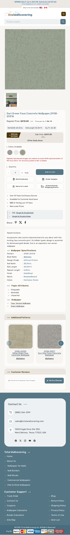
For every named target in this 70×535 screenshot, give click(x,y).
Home (10, 456)
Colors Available (15, 147)
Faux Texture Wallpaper (21, 303)
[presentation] (9, 343)
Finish (9, 274)
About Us (11, 461)
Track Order (12, 496)
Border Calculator (15, 515)
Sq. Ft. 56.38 (50, 128)
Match (10, 277)
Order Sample (49, 179)
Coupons (11, 506)
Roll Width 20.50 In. (15, 128)
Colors (10, 280)
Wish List (55, 520)
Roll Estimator (20, 179)
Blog (53, 496)
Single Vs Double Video (21, 217)
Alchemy (28, 257)
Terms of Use (57, 515)
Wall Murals (12, 475)
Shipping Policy (58, 506)
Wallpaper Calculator (17, 510)
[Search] (35, 21)
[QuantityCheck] (15, 172)
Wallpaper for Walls (16, 466)
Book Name (12, 257)
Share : (10, 223)
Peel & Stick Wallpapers (18, 485)
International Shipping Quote (49, 186)
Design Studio (13, 260)
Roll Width (11, 264)
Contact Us (12, 501)
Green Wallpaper (17, 306)
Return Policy (57, 501)
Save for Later (20, 186)
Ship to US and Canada (31, 7)
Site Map (11, 520)
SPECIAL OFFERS (14, 135)
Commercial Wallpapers (18, 480)
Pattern (10, 254)
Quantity (12, 167)
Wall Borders (13, 471)
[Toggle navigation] (63, 14)
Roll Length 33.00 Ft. (34, 128)
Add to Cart (50, 172)
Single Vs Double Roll (24, 213)
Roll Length (12, 267)
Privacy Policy (57, 510)
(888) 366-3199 (22, 412)
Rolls (27, 173)
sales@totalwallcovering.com (29, 421)
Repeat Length (13, 270)
